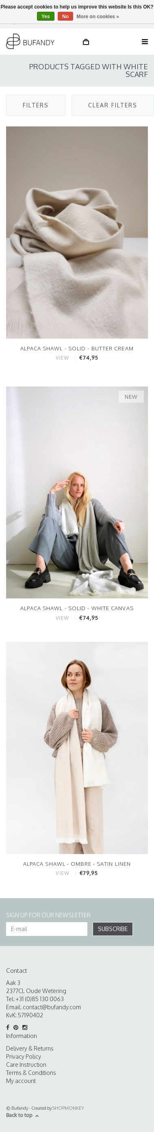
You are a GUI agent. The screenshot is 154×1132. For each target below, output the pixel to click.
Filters (36, 105)
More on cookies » (97, 16)
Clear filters (112, 105)
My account (21, 1080)
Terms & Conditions (31, 1072)
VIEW (62, 358)
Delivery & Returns (30, 1048)
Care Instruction (26, 1064)
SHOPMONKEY (68, 1108)
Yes (45, 16)
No (65, 16)
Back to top (22, 1115)
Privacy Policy (23, 1056)
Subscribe (113, 928)
